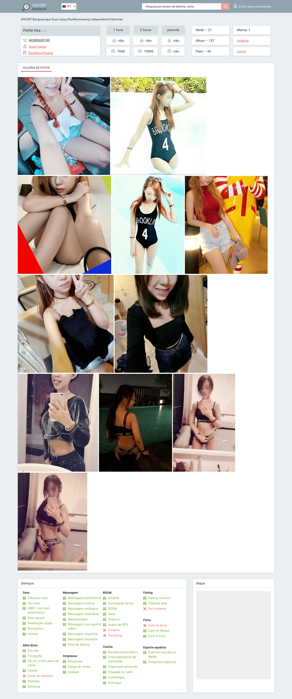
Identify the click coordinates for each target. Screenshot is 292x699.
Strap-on (114, 619)
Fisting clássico (159, 598)
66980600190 (39, 40)
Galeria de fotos (36, 67)
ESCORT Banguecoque (36, 19)
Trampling (115, 635)
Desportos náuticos (162, 662)
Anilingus (114, 683)
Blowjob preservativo (123, 652)
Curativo (114, 630)
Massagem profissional (84, 598)
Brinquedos (36, 628)
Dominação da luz (121, 603)
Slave (112, 614)
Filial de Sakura (79, 645)
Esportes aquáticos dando (162, 654)
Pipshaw (34, 681)
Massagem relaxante (82, 639)
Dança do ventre (79, 667)
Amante (113, 598)
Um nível (34, 603)
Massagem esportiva (83, 634)
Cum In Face (157, 636)
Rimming (34, 687)
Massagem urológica (83, 609)
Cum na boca (157, 625)
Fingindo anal (157, 603)
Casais (32, 670)
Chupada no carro (120, 672)
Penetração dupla (40, 623)
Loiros (241, 51)
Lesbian (73, 672)
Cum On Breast (159, 631)
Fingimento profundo (123, 667)
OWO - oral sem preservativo (39, 610)
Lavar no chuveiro (40, 676)
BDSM (112, 609)
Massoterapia (77, 619)
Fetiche (33, 634)
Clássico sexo (38, 598)
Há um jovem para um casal (43, 663)
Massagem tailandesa (83, 614)
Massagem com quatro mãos (84, 626)
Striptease (75, 661)
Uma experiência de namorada (122, 659)
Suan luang (59, 19)
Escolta (33, 651)
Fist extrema (157, 609)
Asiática (243, 41)
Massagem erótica (81, 603)
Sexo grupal (36, 618)
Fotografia (35, 656)
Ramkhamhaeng (79, 19)
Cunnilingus (116, 677)
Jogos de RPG (118, 625)
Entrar (252, 5)
